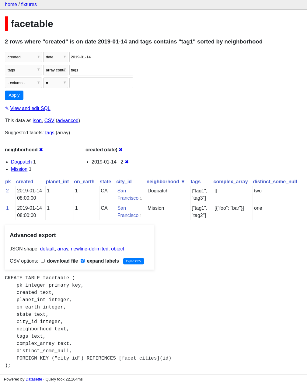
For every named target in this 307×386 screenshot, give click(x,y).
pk (8, 181)
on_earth (84, 181)
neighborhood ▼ (166, 181)
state (105, 181)
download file (59, 261)
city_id (124, 181)
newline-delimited (90, 248)
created (24, 181)
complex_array (231, 181)
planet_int (57, 181)
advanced (68, 120)
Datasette (34, 379)
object (117, 248)
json (37, 120)
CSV (49, 120)
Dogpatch (21, 161)
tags (49, 132)
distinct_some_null (275, 181)
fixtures (29, 4)
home (11, 4)
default (47, 248)
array (63, 248)
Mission (19, 169)
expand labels (100, 261)
